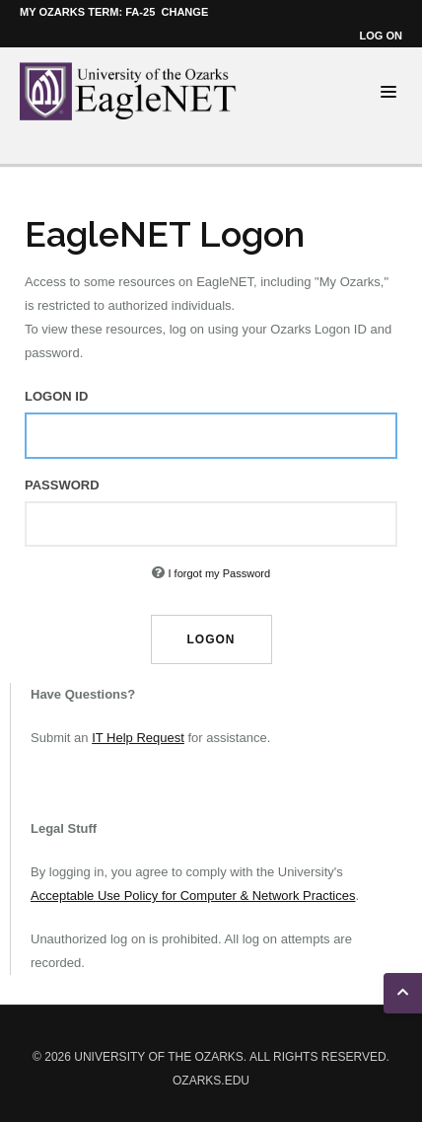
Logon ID (56, 396)
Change (184, 12)
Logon (211, 639)
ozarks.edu (211, 1080)
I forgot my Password (219, 573)
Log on (380, 35)
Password (62, 485)
